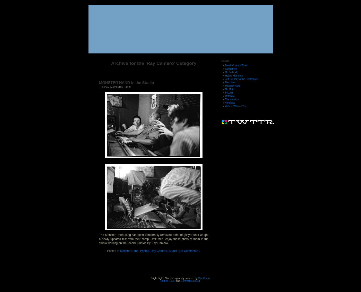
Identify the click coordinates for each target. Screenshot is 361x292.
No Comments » (190, 251)
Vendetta (230, 103)
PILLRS (229, 92)
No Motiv (230, 89)
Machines (230, 82)
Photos (144, 251)
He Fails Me (231, 72)
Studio (173, 251)
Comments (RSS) (190, 281)
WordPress (204, 278)
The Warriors (232, 99)
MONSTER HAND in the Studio (126, 83)
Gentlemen (231, 69)
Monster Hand (129, 251)
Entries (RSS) (167, 281)
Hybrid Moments (234, 75)
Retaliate (230, 96)
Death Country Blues (236, 65)
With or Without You (236, 106)
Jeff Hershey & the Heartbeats (241, 79)
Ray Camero (159, 251)
